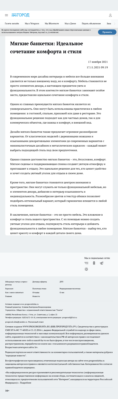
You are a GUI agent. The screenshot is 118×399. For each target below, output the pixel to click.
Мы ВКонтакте (52, 23)
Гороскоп (9, 288)
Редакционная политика (70, 288)
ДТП (61, 282)
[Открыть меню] (6, 15)
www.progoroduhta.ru (29, 304)
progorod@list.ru (69, 317)
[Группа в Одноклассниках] (94, 263)
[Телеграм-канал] (102, 263)
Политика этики (39, 288)
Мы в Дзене (70, 23)
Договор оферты (39, 282)
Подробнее (25, 382)
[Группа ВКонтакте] (86, 263)
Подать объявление (91, 23)
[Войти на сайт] (110, 15)
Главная (8, 296)
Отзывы (35, 292)
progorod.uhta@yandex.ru (16, 322)
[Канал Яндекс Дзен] (86, 269)
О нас (62, 292)
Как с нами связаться (14, 292)
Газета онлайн (12, 23)
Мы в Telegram (32, 23)
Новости (36, 296)
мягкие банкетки (70, 90)
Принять (107, 32)
